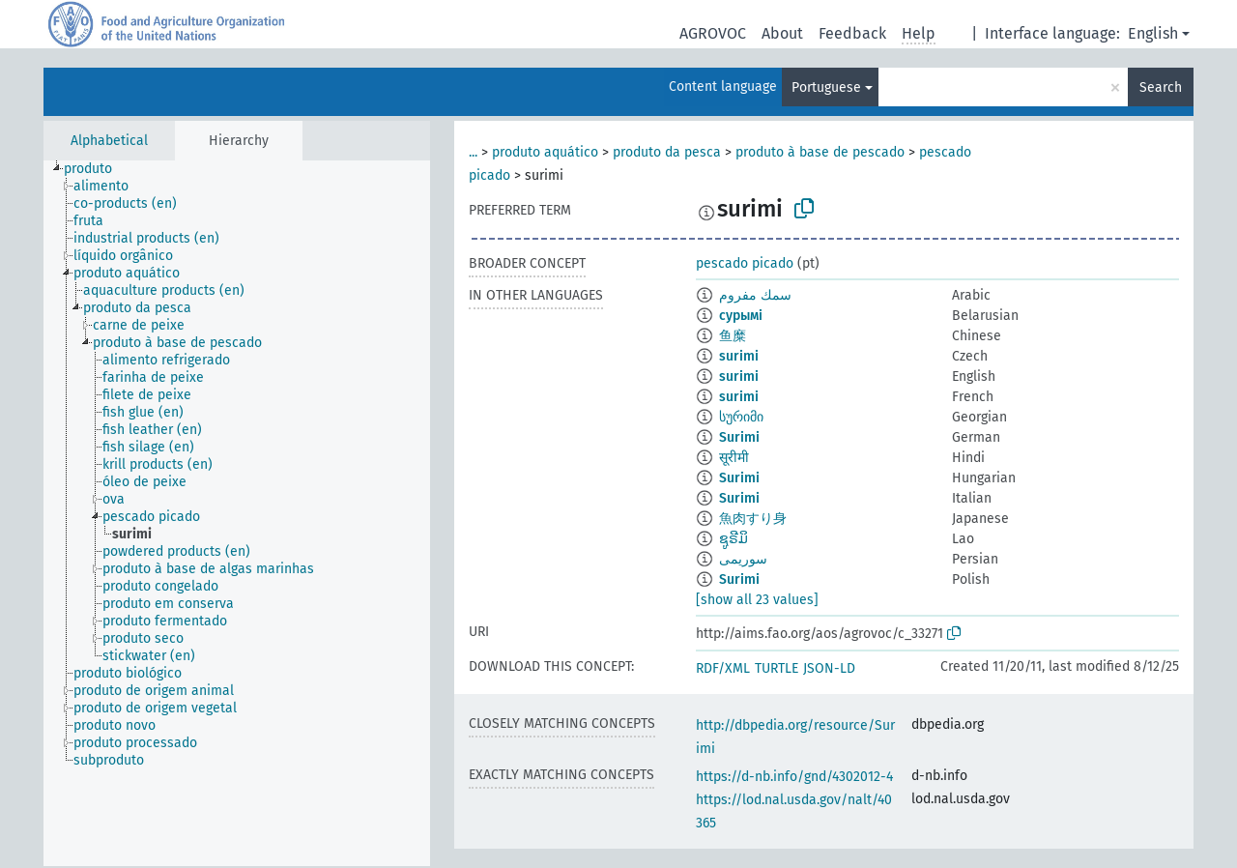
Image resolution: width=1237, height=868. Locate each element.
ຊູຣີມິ (733, 539)
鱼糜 (732, 336)
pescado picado (744, 263)
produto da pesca (667, 152)
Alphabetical (109, 140)
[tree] (236, 513)
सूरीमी (734, 457)
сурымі (740, 315)
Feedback (852, 33)
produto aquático (545, 152)
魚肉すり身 (753, 518)
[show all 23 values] (757, 600)
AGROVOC (712, 33)
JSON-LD (829, 668)
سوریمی (743, 559)
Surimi (739, 437)
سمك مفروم (755, 295)
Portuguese (826, 87)
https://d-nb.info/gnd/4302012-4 (794, 776)
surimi (739, 356)
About (782, 33)
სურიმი (741, 417)
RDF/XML (723, 668)
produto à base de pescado (820, 152)
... (473, 152)
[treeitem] (96, 169)
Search (1160, 87)
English (1153, 33)
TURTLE (776, 668)
